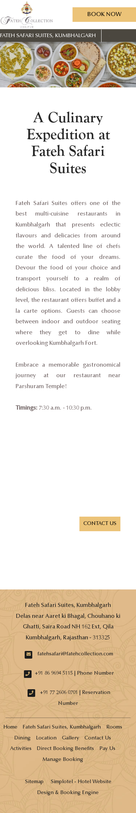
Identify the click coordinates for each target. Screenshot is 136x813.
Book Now (104, 14)
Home (10, 727)
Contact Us (98, 738)
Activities (21, 748)
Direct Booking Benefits (65, 748)
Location (46, 738)
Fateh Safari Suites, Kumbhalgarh (48, 36)
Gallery (70, 738)
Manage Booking (62, 759)
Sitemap (34, 782)
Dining (22, 738)
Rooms (114, 727)
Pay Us (107, 748)
